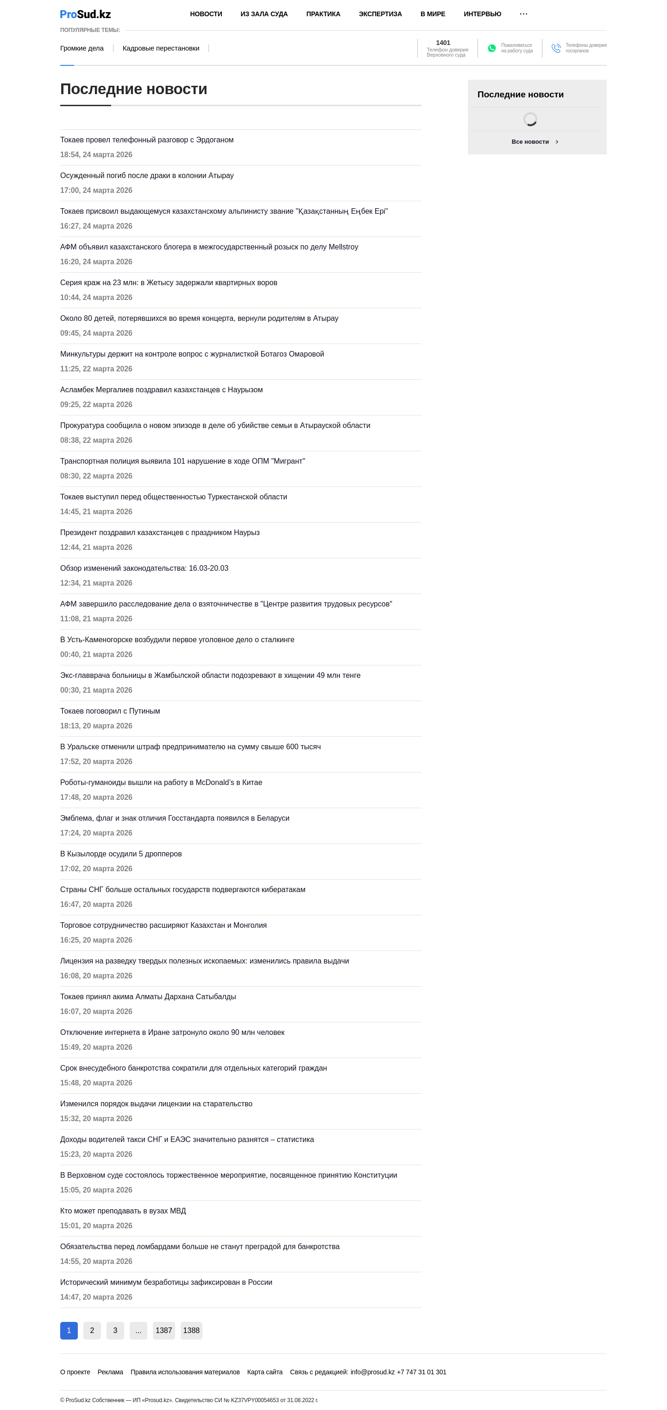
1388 (191, 1330)
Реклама (110, 1372)
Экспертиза (380, 14)
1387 (164, 1330)
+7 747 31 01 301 (422, 1372)
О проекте (75, 1372)
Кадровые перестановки (161, 48)
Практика (323, 14)
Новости (206, 14)
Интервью (483, 14)
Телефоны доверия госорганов (586, 48)
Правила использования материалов (185, 1372)
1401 (443, 42)
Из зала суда (264, 14)
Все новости (530, 141)
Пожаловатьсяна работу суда (517, 48)
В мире (433, 14)
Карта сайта (265, 1372)
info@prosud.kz (373, 1372)
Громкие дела (82, 48)
